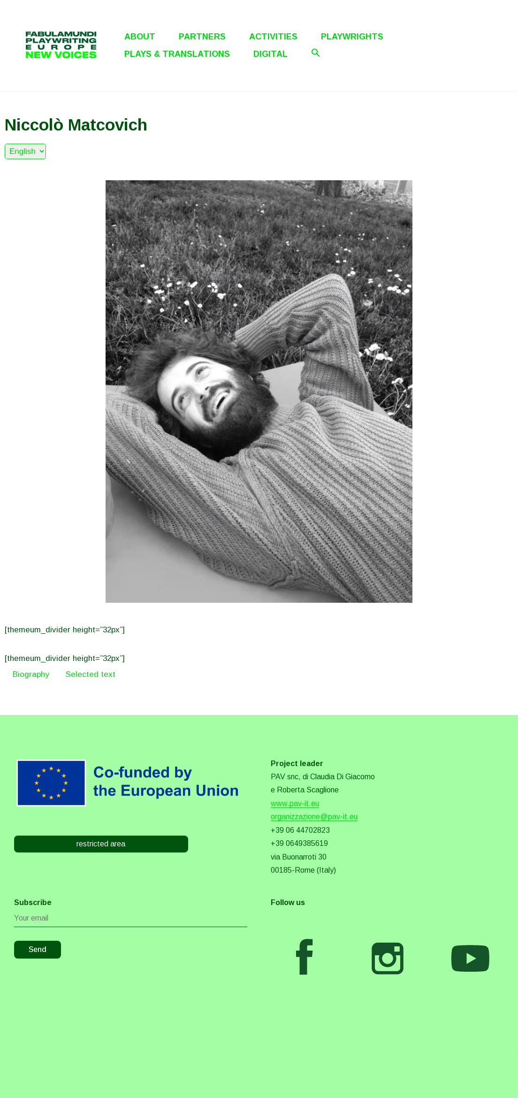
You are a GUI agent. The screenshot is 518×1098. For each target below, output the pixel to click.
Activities (273, 36)
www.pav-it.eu (295, 803)
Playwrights (352, 36)
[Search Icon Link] (316, 53)
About (139, 36)
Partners (202, 36)
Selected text (90, 674)
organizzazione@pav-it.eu (314, 817)
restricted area (100, 844)
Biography (31, 674)
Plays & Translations (177, 54)
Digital (270, 54)
